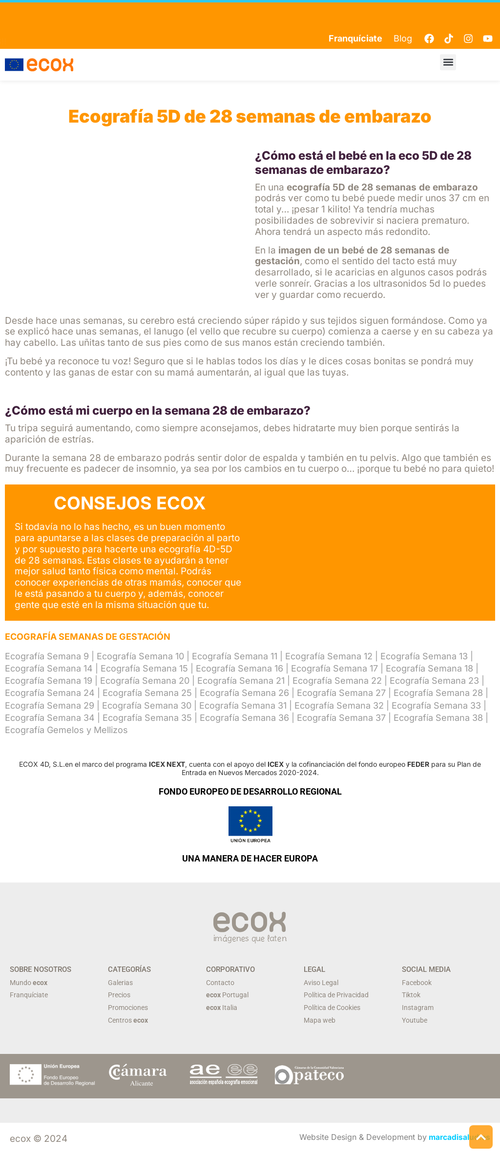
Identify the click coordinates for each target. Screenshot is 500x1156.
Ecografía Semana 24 (50, 693)
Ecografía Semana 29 (49, 705)
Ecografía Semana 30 (146, 705)
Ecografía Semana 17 (334, 668)
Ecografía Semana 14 (49, 668)
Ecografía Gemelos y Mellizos (66, 730)
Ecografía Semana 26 (244, 693)
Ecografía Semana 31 (243, 705)
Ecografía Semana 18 (429, 668)
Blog (403, 38)
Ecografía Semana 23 (434, 681)
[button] (448, 62)
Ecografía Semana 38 (438, 718)
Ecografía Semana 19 (48, 681)
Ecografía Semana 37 (341, 718)
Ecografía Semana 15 (144, 668)
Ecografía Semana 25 (147, 693)
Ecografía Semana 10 (140, 656)
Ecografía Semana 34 (50, 718)
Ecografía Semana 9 (47, 656)
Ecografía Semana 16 (239, 668)
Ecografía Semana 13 (424, 656)
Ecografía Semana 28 (438, 693)
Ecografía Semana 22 (337, 681)
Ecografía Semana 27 (341, 693)
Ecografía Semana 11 (234, 656)
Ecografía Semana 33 (436, 705)
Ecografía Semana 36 (244, 718)
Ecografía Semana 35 (147, 718)
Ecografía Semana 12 (329, 656)
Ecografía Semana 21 (241, 681)
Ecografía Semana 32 (339, 705)
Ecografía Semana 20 (144, 681)
